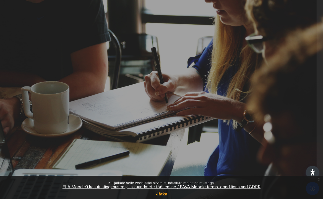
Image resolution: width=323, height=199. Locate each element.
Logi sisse (265, 138)
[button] (312, 172)
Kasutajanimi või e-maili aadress (247, 67)
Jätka (161, 194)
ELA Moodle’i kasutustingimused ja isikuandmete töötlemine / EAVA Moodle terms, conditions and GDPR (161, 186)
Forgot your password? (294, 123)
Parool (221, 95)
